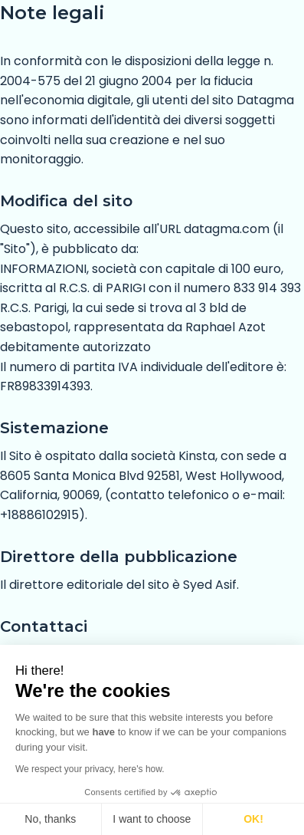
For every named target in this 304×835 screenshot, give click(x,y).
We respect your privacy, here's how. (90, 769)
